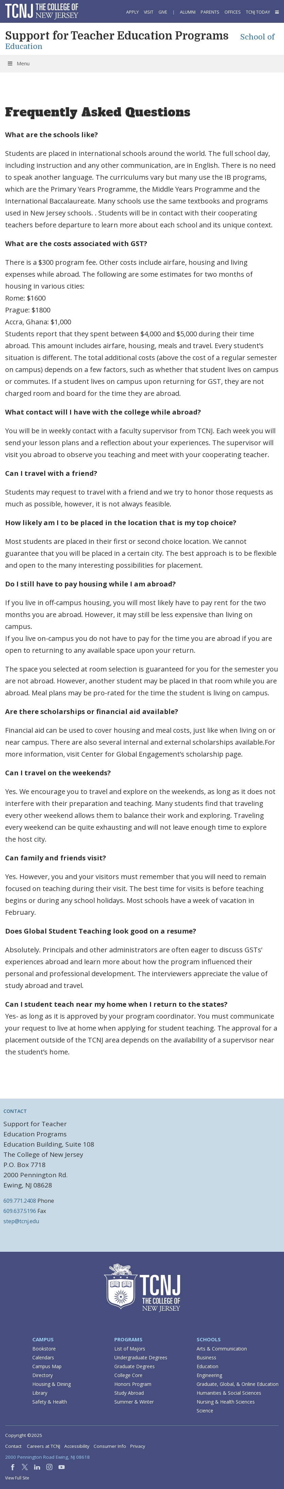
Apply (132, 12)
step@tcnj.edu (21, 1221)
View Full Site (17, 1478)
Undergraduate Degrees (140, 1357)
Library (39, 1393)
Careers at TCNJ (43, 1446)
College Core (128, 1375)
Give (162, 12)
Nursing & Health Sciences (226, 1401)
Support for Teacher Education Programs (117, 36)
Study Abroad (129, 1393)
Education (207, 1366)
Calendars (43, 1357)
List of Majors (129, 1348)
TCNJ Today (258, 12)
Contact (13, 1446)
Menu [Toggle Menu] (18, 63)
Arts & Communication (222, 1348)
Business (206, 1357)
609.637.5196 (19, 1211)
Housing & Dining (51, 1384)
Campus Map (47, 1366)
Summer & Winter (134, 1401)
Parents (210, 12)
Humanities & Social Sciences (229, 1393)
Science (205, 1410)
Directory (42, 1375)
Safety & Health (49, 1401)
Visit (148, 12)
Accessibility (76, 1446)
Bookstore (44, 1348)
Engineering (209, 1375)
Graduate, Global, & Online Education (238, 1384)
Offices (232, 12)
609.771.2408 (19, 1200)
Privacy (137, 1446)
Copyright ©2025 (23, 1435)
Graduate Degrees (134, 1366)
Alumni (188, 12)
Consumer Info (110, 1446)
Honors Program (132, 1384)
